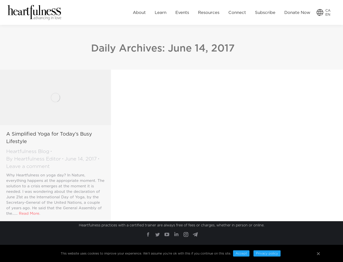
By (33, 159)
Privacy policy (267, 253)
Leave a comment (28, 166)
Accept (241, 253)
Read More (29, 213)
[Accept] (318, 253)
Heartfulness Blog (27, 151)
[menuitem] (139, 12)
